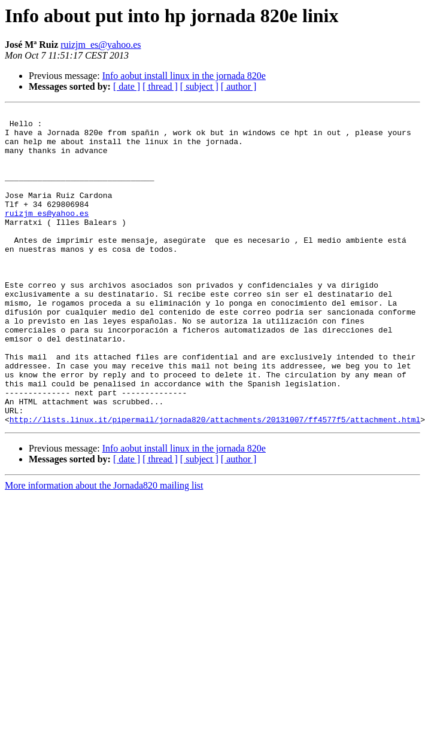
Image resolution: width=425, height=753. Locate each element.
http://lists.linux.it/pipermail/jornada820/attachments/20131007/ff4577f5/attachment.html (215, 482)
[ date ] (126, 86)
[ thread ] (160, 86)
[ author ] (239, 86)
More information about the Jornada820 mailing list (104, 548)
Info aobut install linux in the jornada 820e (184, 76)
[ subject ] (199, 86)
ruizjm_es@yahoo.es (100, 44)
